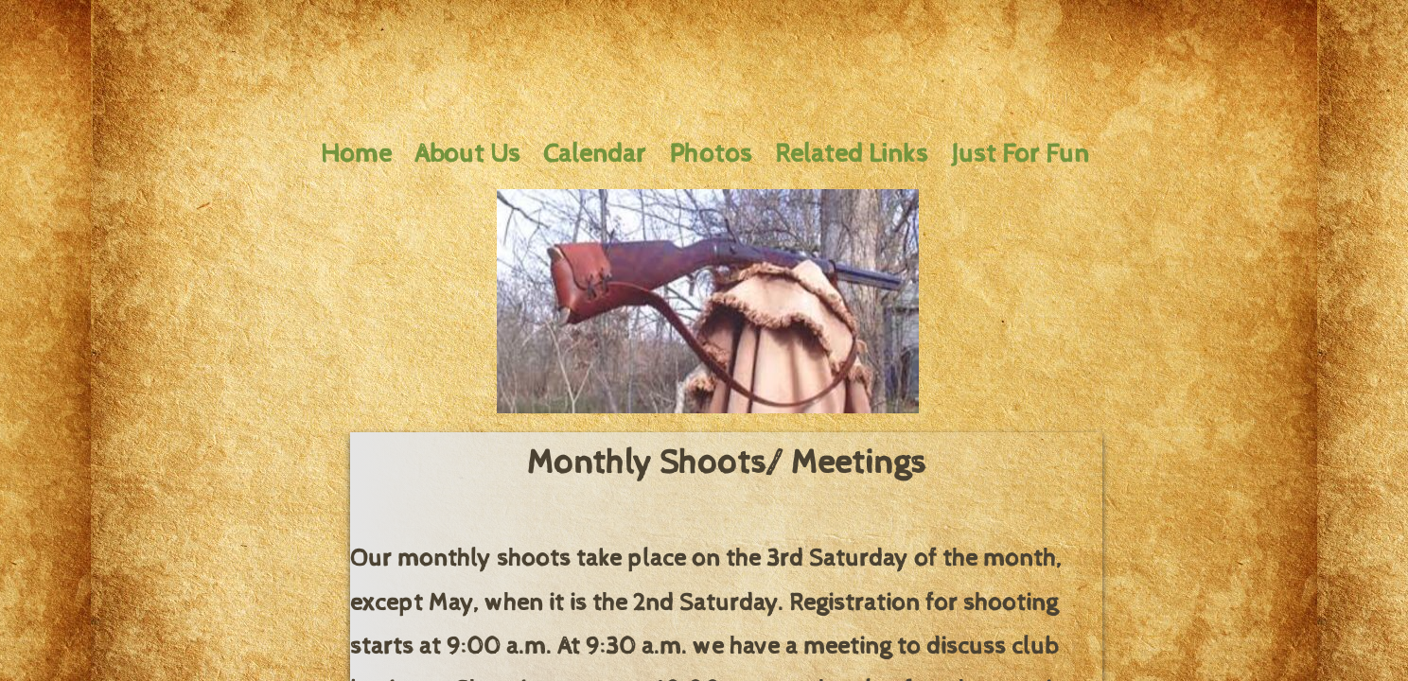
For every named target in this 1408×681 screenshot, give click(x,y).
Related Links (851, 154)
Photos (710, 154)
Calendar (594, 154)
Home (356, 154)
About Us (467, 154)
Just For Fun (1020, 154)
